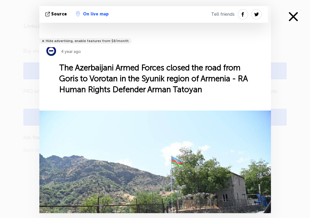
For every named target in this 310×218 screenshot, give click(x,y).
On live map (92, 14)
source (57, 14)
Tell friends (223, 14)
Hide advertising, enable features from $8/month (87, 41)
